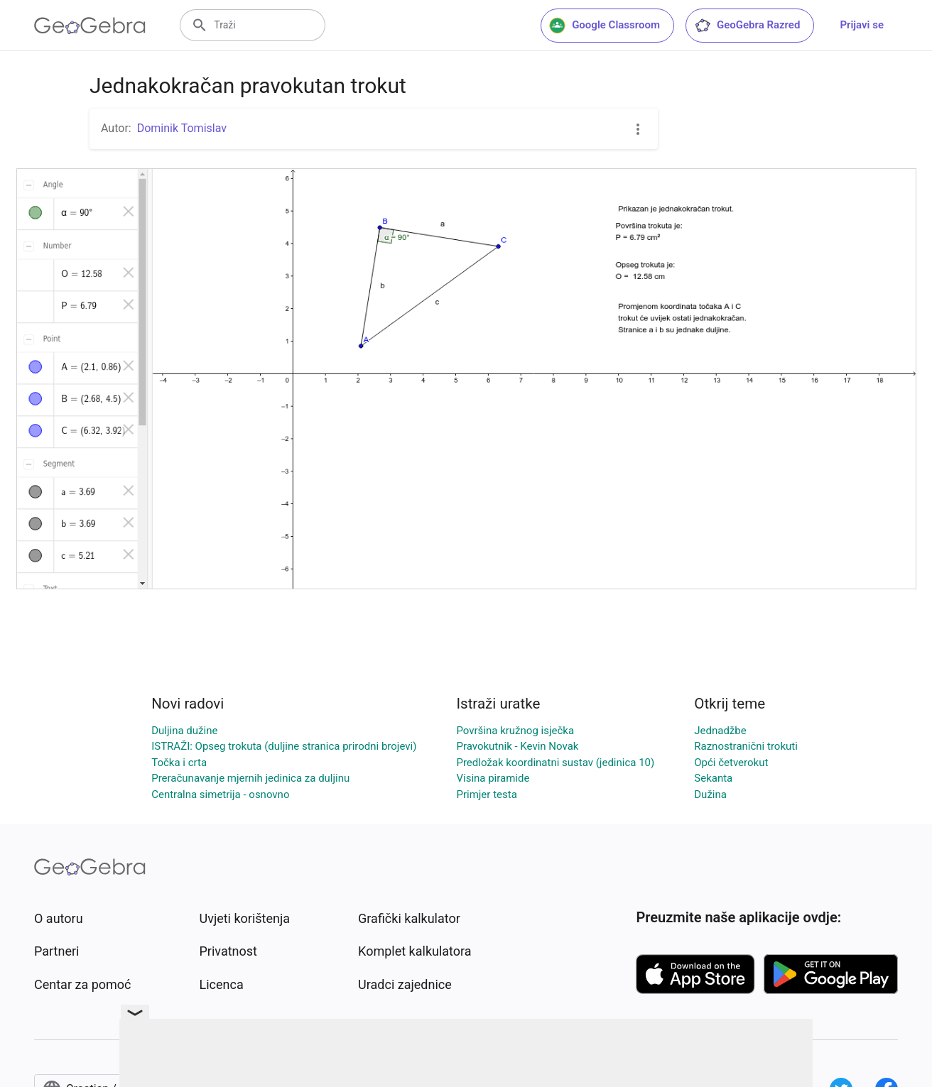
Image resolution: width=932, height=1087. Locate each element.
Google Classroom (604, 25)
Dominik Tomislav (182, 128)
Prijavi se (862, 24)
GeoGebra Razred (747, 25)
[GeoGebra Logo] (90, 25)
